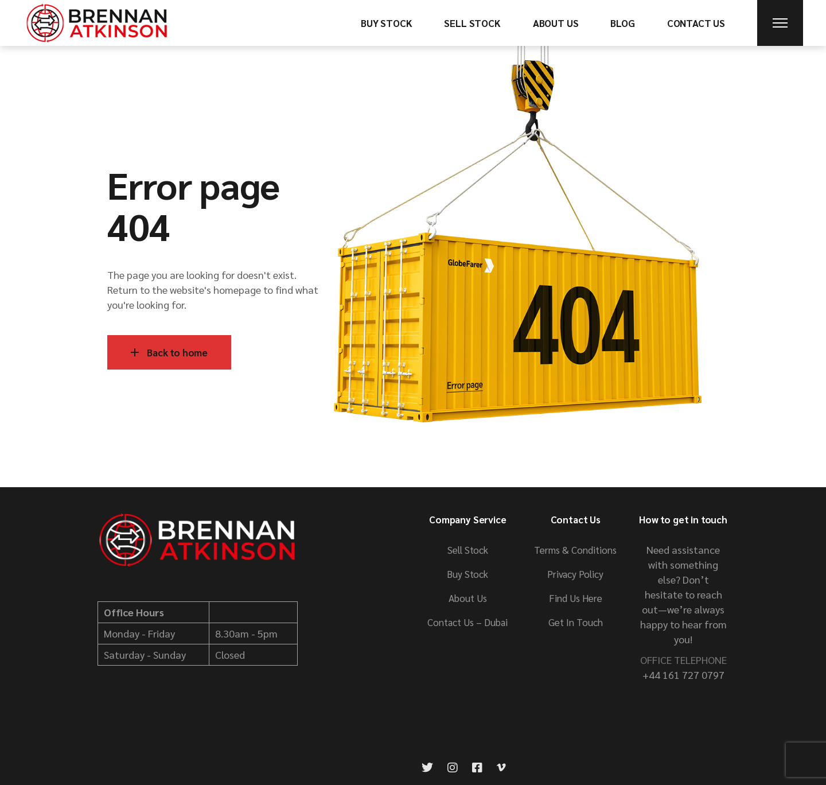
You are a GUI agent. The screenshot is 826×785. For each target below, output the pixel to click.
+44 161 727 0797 (683, 674)
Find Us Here (575, 598)
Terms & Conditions (575, 549)
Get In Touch (575, 622)
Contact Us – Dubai (467, 622)
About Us (468, 598)
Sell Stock (467, 549)
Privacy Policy (575, 574)
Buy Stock (467, 574)
